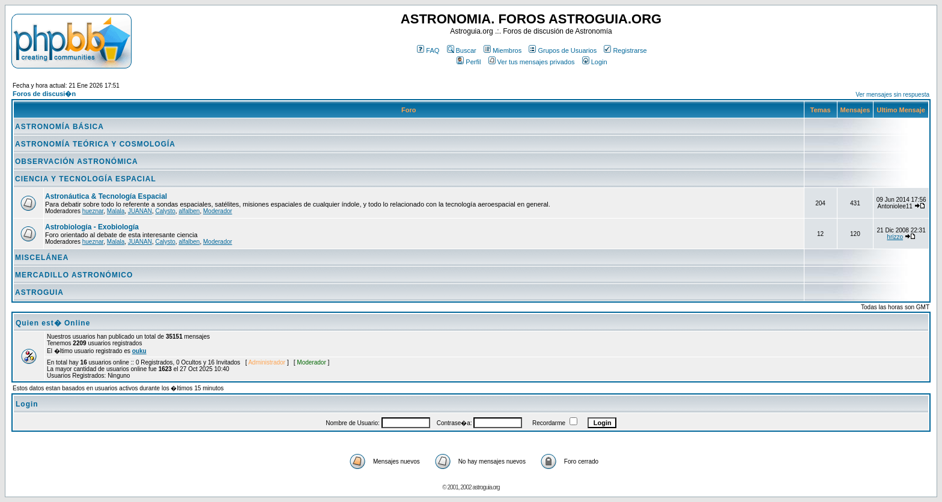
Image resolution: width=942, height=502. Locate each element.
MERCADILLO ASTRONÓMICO (74, 275)
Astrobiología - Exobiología (92, 227)
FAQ (428, 50)
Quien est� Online (53, 323)
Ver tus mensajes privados (531, 61)
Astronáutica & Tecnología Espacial (106, 196)
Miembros (502, 50)
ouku (139, 351)
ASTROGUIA (39, 292)
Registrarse (625, 50)
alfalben (188, 211)
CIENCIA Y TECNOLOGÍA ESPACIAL (85, 179)
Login (594, 61)
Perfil (469, 61)
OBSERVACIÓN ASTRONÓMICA (76, 161)
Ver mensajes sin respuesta (892, 94)
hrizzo (895, 237)
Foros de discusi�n (44, 93)
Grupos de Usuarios (563, 50)
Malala (115, 211)
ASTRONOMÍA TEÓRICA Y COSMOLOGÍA (95, 144)
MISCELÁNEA (41, 257)
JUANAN (140, 211)
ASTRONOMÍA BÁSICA (59, 126)
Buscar (461, 50)
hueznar (93, 211)
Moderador (217, 211)
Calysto (165, 211)
